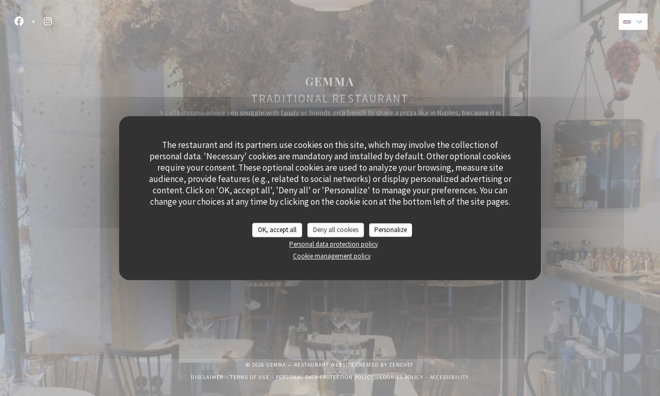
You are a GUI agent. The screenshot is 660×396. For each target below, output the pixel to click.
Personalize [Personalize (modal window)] (390, 229)
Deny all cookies (335, 229)
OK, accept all (277, 229)
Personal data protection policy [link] (333, 244)
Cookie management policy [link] (332, 256)
